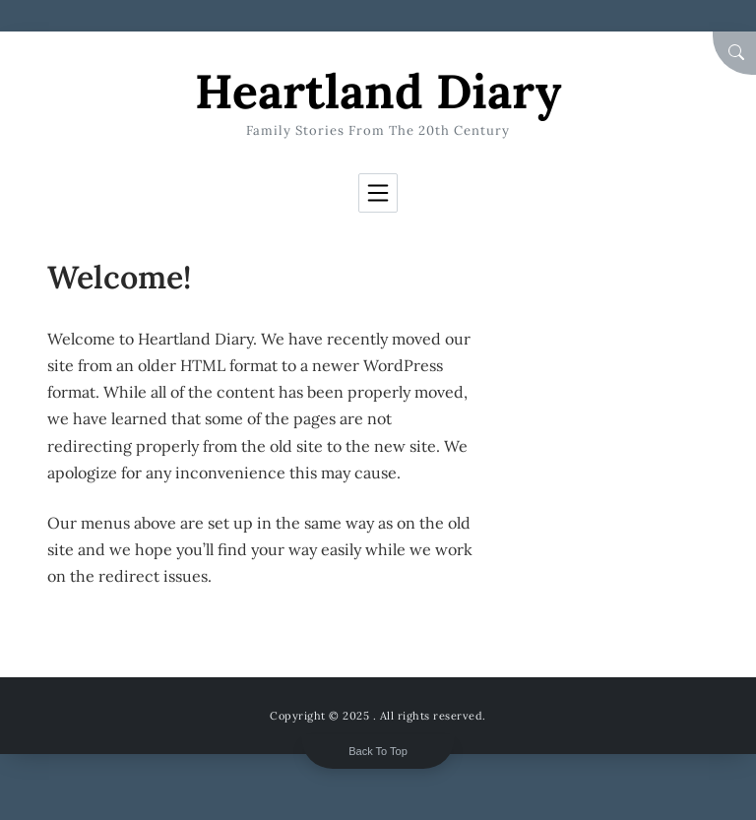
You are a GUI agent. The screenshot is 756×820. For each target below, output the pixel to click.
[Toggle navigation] (378, 193)
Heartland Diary (378, 91)
